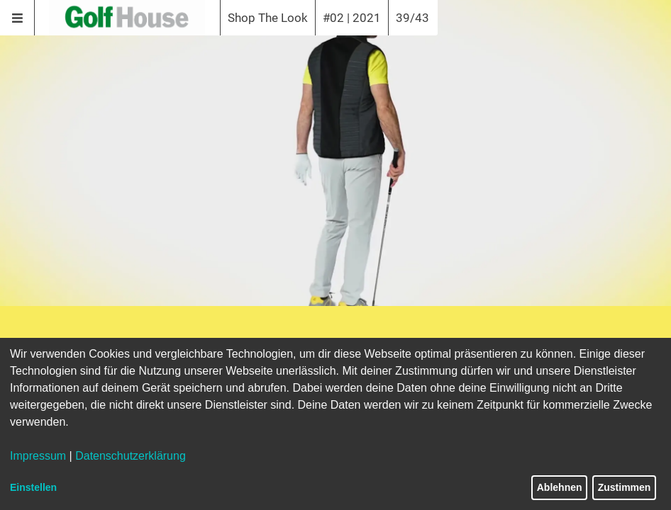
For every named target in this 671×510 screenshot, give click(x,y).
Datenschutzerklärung (130, 456)
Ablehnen (559, 487)
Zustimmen (624, 487)
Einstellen (33, 487)
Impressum (38, 456)
